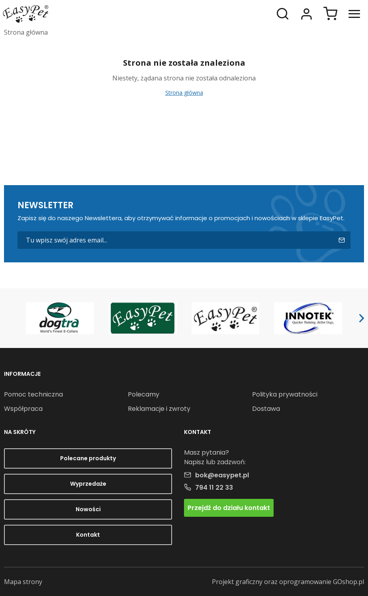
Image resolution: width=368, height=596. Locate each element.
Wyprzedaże (88, 484)
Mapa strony (23, 581)
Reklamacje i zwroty (159, 408)
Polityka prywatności (284, 394)
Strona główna (26, 32)
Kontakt (88, 535)
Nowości (88, 509)
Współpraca (23, 408)
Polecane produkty (88, 458)
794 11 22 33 (214, 487)
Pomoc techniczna (33, 394)
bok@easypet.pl (222, 475)
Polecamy (143, 394)
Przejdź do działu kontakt (229, 507)
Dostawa (266, 408)
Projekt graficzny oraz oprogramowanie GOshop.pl (288, 581)
